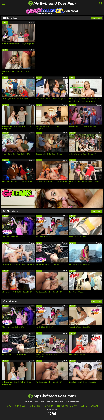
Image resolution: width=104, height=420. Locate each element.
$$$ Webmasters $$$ (67, 406)
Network (48, 406)
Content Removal (89, 406)
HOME (8, 406)
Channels (20, 406)
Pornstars (34, 406)
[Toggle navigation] (3, 3)
